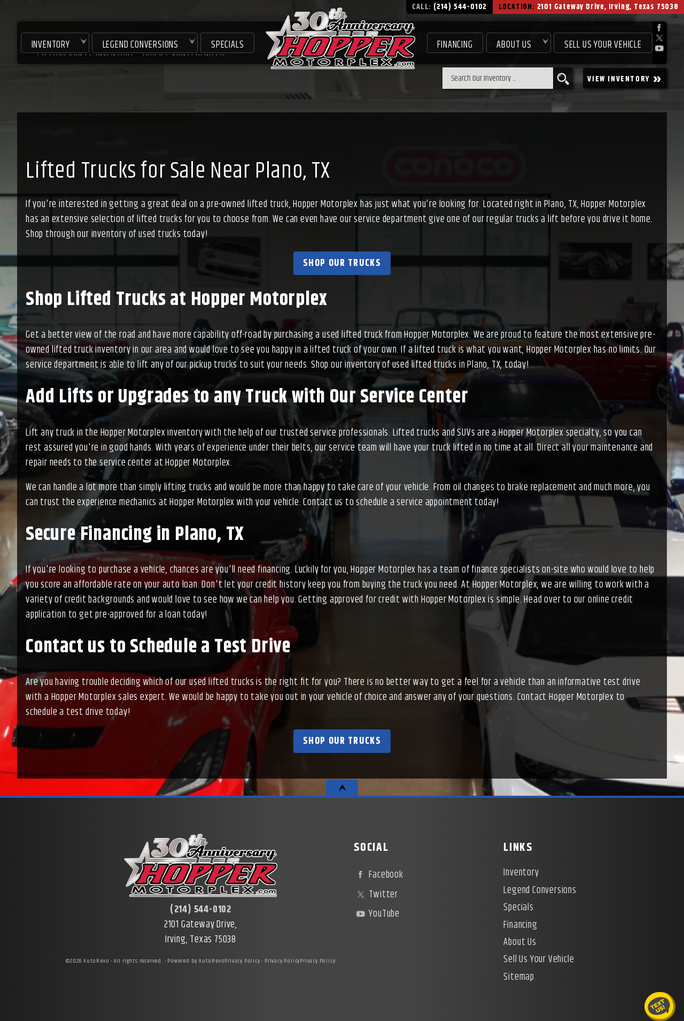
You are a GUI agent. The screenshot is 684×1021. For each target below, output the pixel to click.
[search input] (497, 78)
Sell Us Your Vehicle (603, 43)
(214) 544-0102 (200, 909)
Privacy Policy (242, 961)
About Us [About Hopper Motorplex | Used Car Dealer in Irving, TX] (513, 43)
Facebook (378, 874)
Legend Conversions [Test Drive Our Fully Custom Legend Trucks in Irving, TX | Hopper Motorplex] (139, 43)
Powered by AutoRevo (195, 961)
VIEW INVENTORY (625, 78)
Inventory (49, 43)
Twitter (376, 894)
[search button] (563, 78)
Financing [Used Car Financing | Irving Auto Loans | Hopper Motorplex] (454, 43)
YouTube (377, 913)
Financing (520, 925)
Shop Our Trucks (342, 263)
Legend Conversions (539, 890)
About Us (519, 942)
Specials (227, 43)
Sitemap (518, 977)
